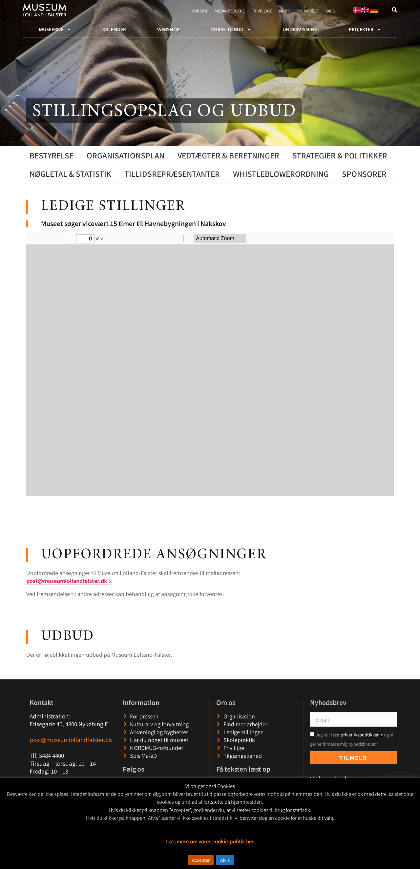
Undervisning (300, 29)
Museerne (55, 29)
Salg (330, 10)
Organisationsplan (125, 155)
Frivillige (261, 10)
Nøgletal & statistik (70, 173)
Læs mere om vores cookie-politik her (210, 841)
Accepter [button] (201, 860)
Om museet (307, 10)
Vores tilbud (231, 29)
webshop (168, 29)
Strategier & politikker (339, 155)
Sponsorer (364, 173)
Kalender (114, 29)
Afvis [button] (225, 860)
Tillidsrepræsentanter (172, 173)
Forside (200, 10)
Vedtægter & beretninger (228, 155)
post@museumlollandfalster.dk (66, 581)
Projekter (365, 29)
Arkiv (284, 10)
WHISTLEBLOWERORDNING (281, 173)
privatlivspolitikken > (362, 735)
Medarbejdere (230, 10)
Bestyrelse (52, 155)
